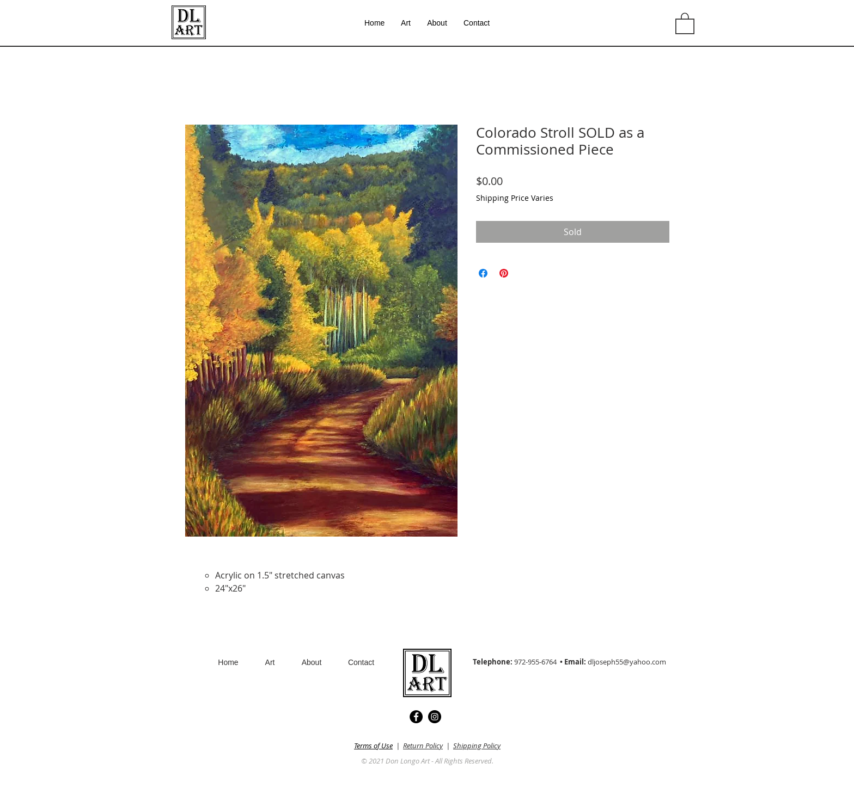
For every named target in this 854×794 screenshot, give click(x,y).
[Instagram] (434, 716)
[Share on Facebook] (483, 273)
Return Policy (423, 745)
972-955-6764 (535, 662)
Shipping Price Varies (514, 198)
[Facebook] (416, 716)
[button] (684, 22)
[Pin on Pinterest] (503, 273)
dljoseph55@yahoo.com (627, 662)
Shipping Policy (477, 745)
